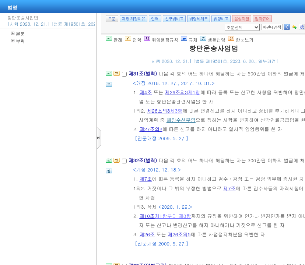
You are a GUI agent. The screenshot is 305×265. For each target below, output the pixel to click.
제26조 (147, 234)
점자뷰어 (262, 18)
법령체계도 (198, 18)
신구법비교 (174, 18)
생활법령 (212, 39)
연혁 (154, 18)
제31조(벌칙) (143, 73)
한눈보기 (240, 39)
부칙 (18, 41)
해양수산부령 (181, 119)
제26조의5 (179, 234)
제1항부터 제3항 (173, 215)
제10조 (147, 215)
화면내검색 (272, 27)
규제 (189, 39)
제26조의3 (176, 92)
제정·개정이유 (133, 18)
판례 (114, 39)
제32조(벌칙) (143, 160)
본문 (18, 34)
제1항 (194, 92)
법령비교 (221, 18)
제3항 (176, 110)
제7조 (145, 178)
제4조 (145, 92)
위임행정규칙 (161, 39)
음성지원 (241, 18)
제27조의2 (150, 129)
